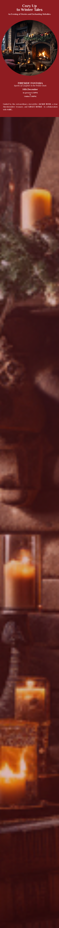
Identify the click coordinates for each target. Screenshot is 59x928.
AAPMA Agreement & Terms (31, 861)
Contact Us (17, 859)
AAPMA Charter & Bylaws (49, 859)
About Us (6, 859)
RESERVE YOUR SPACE (29, 754)
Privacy (25, 859)
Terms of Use (34, 859)
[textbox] (29, 267)
